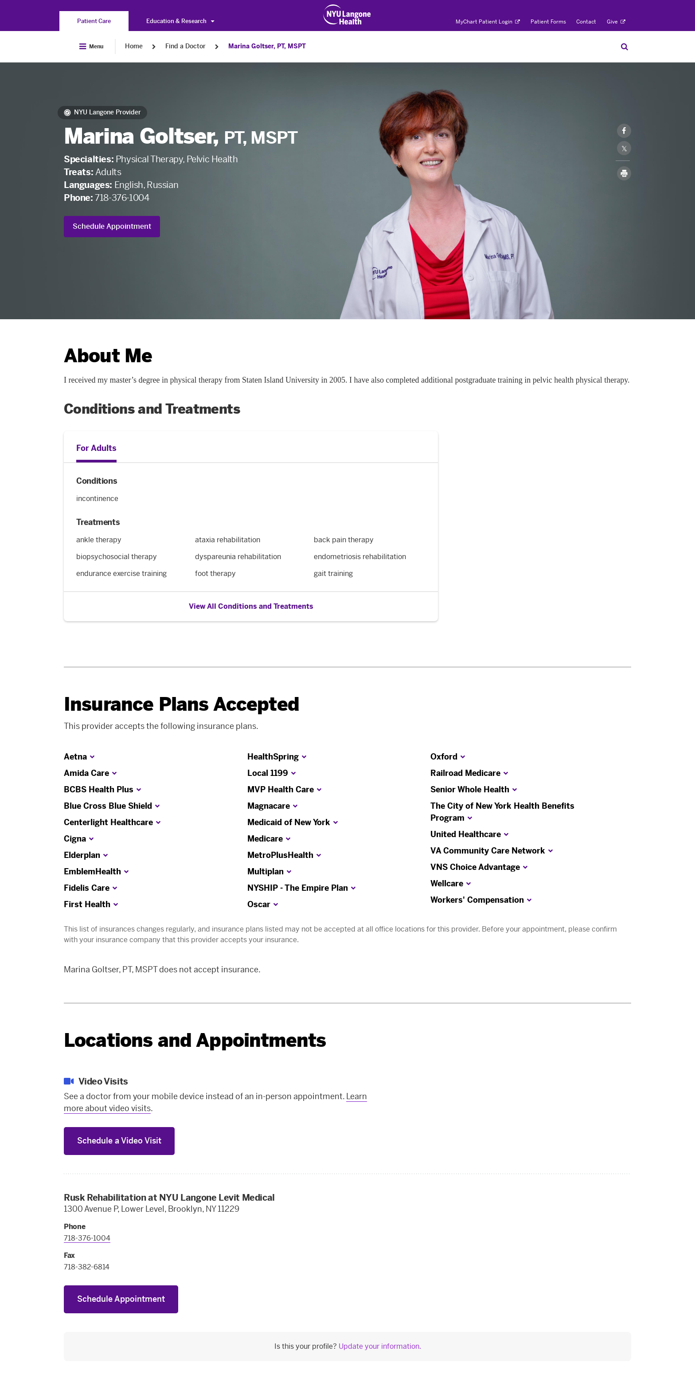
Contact (586, 22)
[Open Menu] (91, 46)
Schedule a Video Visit (119, 1141)
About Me (108, 356)
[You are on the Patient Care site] (94, 21)
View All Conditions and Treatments (251, 606)
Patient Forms (548, 22)
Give (616, 22)
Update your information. (380, 1346)
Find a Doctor (185, 46)
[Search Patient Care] (624, 46)
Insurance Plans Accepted (181, 704)
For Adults (96, 448)
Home (134, 46)
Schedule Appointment (112, 226)
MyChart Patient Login (488, 22)
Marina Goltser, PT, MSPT (267, 46)
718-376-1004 (122, 197)
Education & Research (180, 21)
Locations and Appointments (195, 1040)
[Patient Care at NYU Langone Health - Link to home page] (347, 14)
